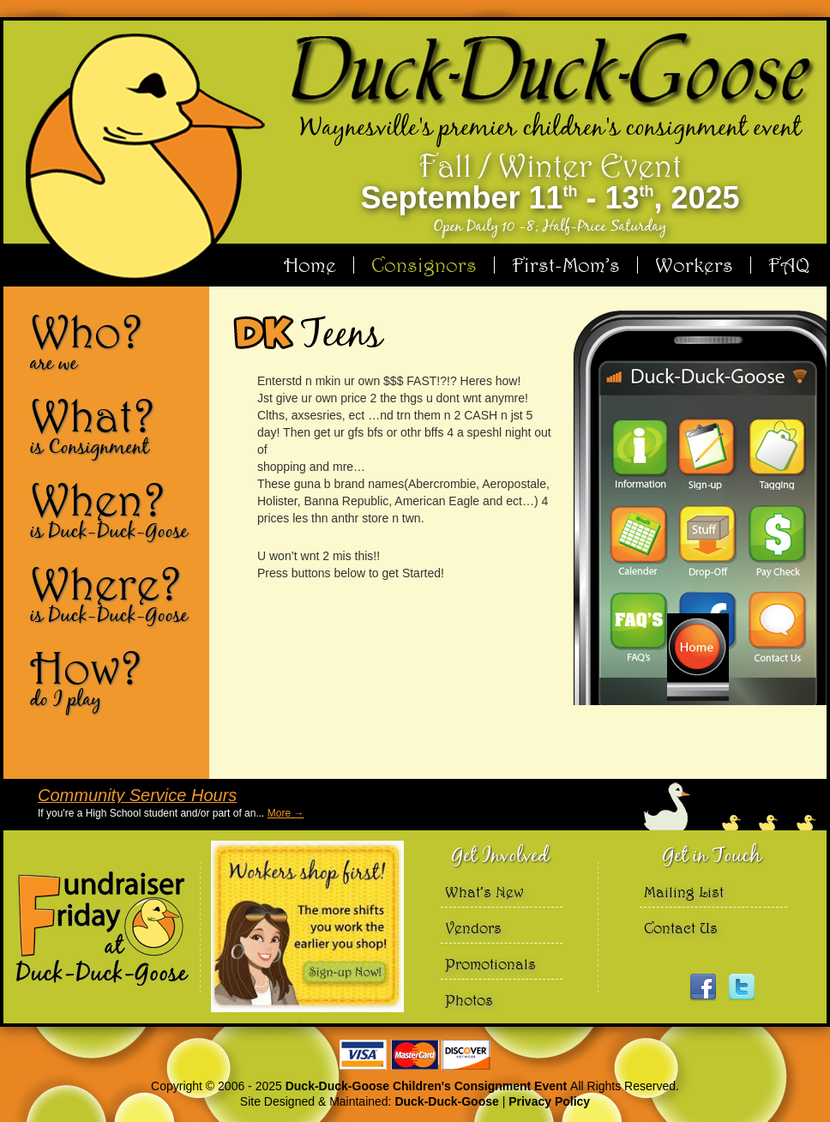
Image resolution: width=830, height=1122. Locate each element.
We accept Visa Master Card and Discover (415, 1055)
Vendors (473, 928)
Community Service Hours (137, 795)
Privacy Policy (549, 1101)
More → (286, 813)
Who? (113, 341)
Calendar (638, 541)
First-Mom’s (566, 265)
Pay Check (775, 541)
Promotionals (490, 964)
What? (113, 425)
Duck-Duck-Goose (446, 1101)
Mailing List (684, 892)
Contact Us (775, 629)
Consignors (424, 265)
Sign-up (706, 454)
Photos (469, 1000)
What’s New (484, 892)
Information (638, 454)
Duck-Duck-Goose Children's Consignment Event (428, 1086)
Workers (694, 265)
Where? (113, 593)
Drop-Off (706, 541)
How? (113, 677)
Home (310, 265)
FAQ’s (638, 629)
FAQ (788, 265)
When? (113, 509)
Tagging (775, 454)
